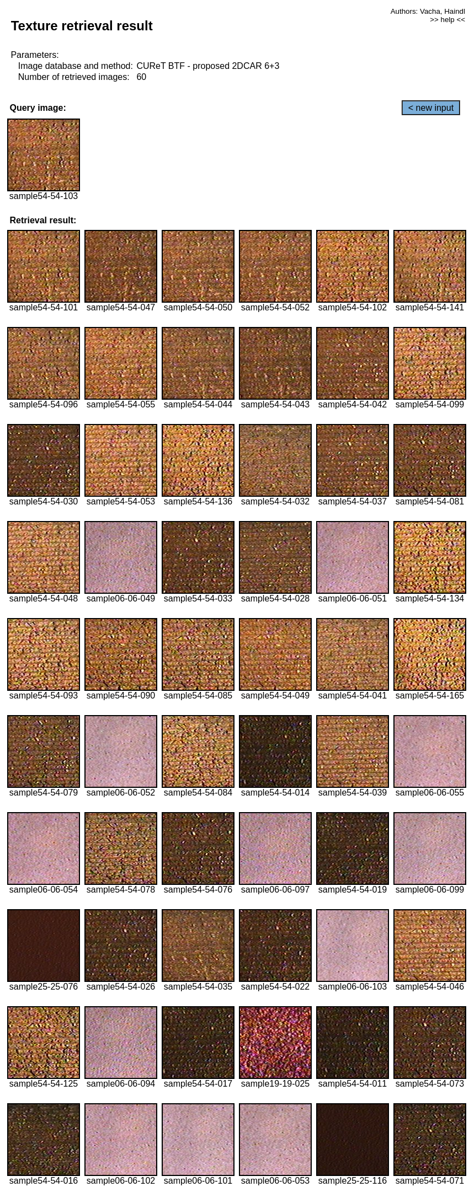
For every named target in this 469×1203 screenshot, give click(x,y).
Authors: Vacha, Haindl (428, 11)
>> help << (447, 19)
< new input (431, 107)
